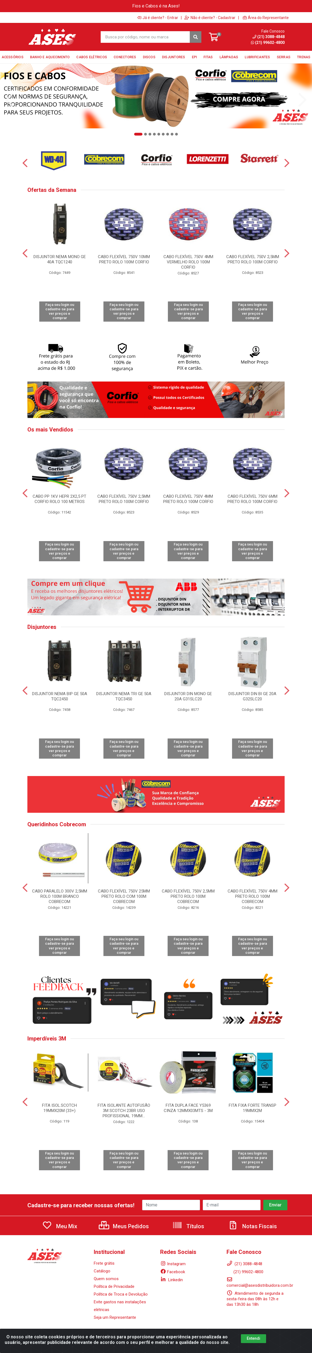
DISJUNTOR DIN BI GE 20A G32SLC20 (252, 696)
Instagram (173, 1263)
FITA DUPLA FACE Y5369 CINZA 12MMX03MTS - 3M (188, 1108)
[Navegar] (9, 100)
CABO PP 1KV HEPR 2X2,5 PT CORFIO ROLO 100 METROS (59, 499)
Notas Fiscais (252, 1226)
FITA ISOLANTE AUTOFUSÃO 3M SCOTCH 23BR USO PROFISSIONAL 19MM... (124, 1110)
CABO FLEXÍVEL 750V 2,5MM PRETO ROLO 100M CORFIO (252, 259)
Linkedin (171, 1279)
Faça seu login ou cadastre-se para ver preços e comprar (59, 311)
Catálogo (102, 1271)
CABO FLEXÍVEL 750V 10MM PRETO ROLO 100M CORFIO (124, 259)
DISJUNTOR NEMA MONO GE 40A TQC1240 (59, 259)
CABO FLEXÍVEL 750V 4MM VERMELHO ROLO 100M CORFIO (188, 262)
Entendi (253, 1338)
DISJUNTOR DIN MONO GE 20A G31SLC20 (188, 696)
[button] (138, 134)
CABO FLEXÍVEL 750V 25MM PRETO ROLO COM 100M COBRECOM (124, 896)
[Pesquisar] (195, 37)
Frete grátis (104, 1263)
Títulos (188, 1226)
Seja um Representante (115, 1317)
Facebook (172, 1271)
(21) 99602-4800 (245, 1271)
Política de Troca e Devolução (121, 1294)
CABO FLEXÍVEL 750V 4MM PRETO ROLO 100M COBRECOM (252, 896)
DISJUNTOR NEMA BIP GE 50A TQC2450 (59, 696)
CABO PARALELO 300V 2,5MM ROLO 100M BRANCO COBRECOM (59, 896)
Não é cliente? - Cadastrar (209, 18)
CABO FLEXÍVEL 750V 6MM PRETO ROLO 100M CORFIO (252, 499)
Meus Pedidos (124, 1226)
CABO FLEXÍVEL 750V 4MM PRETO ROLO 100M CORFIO (188, 499)
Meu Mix (59, 1226)
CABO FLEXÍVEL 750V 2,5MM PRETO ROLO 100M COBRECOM (188, 896)
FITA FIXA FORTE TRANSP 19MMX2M (252, 1108)
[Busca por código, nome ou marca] (145, 37)
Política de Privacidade (114, 1286)
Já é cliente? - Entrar (157, 18)
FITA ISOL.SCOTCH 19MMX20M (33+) (59, 1108)
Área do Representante (266, 18)
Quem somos (106, 1278)
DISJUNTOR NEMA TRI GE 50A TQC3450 (123, 696)
